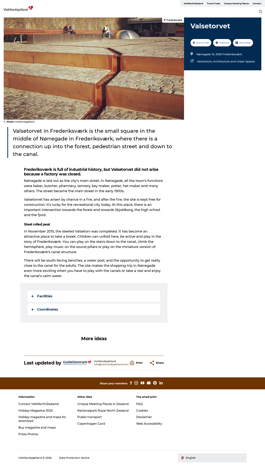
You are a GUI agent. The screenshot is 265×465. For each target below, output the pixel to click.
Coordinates (44, 309)
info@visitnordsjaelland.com (111, 364)
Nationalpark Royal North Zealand (103, 410)
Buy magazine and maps (37, 427)
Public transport (89, 417)
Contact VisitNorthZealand (38, 404)
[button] (137, 363)
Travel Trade (213, 3)
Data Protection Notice (74, 457)
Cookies (142, 410)
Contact (257, 3)
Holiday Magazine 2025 (35, 410)
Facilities (41, 296)
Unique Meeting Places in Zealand (103, 404)
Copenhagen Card (91, 423)
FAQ (139, 404)
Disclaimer (144, 417)
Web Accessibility (149, 423)
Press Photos (28, 434)
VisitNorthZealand (193, 3)
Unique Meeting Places (236, 3)
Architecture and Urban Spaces (234, 61)
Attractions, (205, 61)
